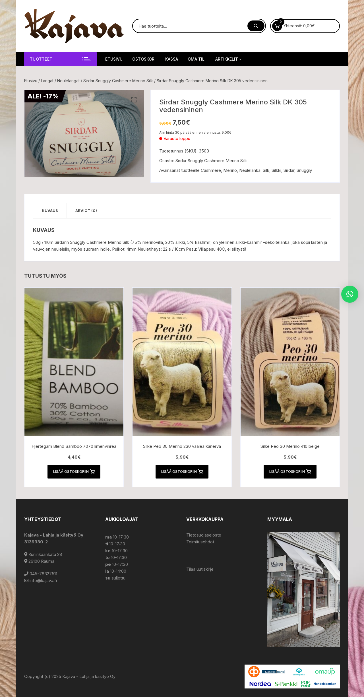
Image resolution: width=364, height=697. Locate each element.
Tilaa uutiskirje (200, 569)
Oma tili (197, 59)
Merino (230, 170)
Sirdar (289, 170)
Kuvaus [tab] (50, 210)
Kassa (171, 59)
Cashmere (211, 170)
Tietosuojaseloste (203, 535)
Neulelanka (249, 170)
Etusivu (114, 59)
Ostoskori (144, 59)
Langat (47, 80)
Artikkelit (228, 59)
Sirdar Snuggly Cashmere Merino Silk (118, 80)
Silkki (276, 170)
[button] (134, 100)
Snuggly (304, 170)
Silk (266, 170)
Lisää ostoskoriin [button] (74, 471)
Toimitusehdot (200, 542)
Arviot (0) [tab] (86, 210)
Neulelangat (68, 80)
